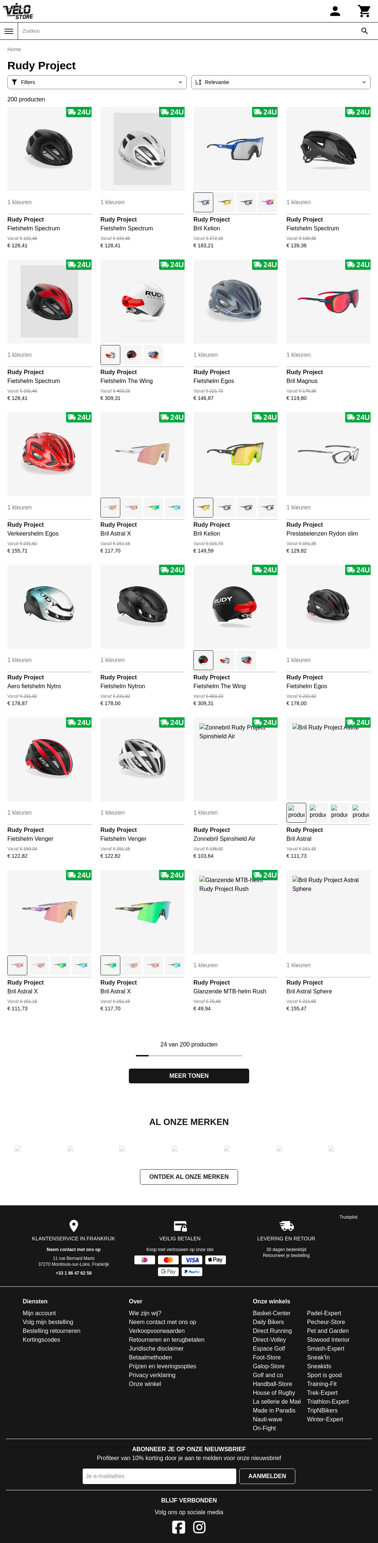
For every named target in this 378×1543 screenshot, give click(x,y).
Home (14, 49)
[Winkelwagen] (364, 11)
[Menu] (9, 31)
